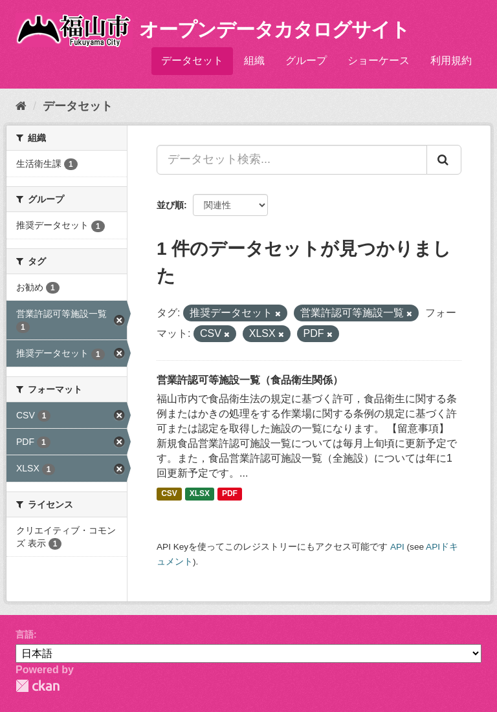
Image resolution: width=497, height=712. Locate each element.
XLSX (200, 493)
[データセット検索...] (292, 160)
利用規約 (451, 60)
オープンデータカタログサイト (274, 29)
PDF (229, 493)
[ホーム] (21, 106)
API (397, 547)
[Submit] (443, 160)
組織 (254, 60)
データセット (192, 60)
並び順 (170, 205)
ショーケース (379, 60)
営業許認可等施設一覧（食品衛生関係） (250, 379)
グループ (306, 60)
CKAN (38, 686)
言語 (25, 634)
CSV (169, 493)
